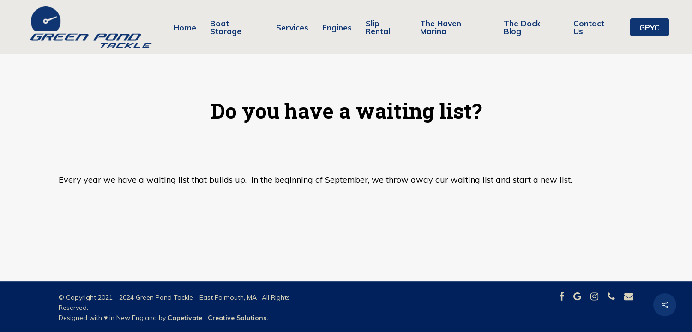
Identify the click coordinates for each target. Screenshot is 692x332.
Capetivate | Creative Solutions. (218, 318)
